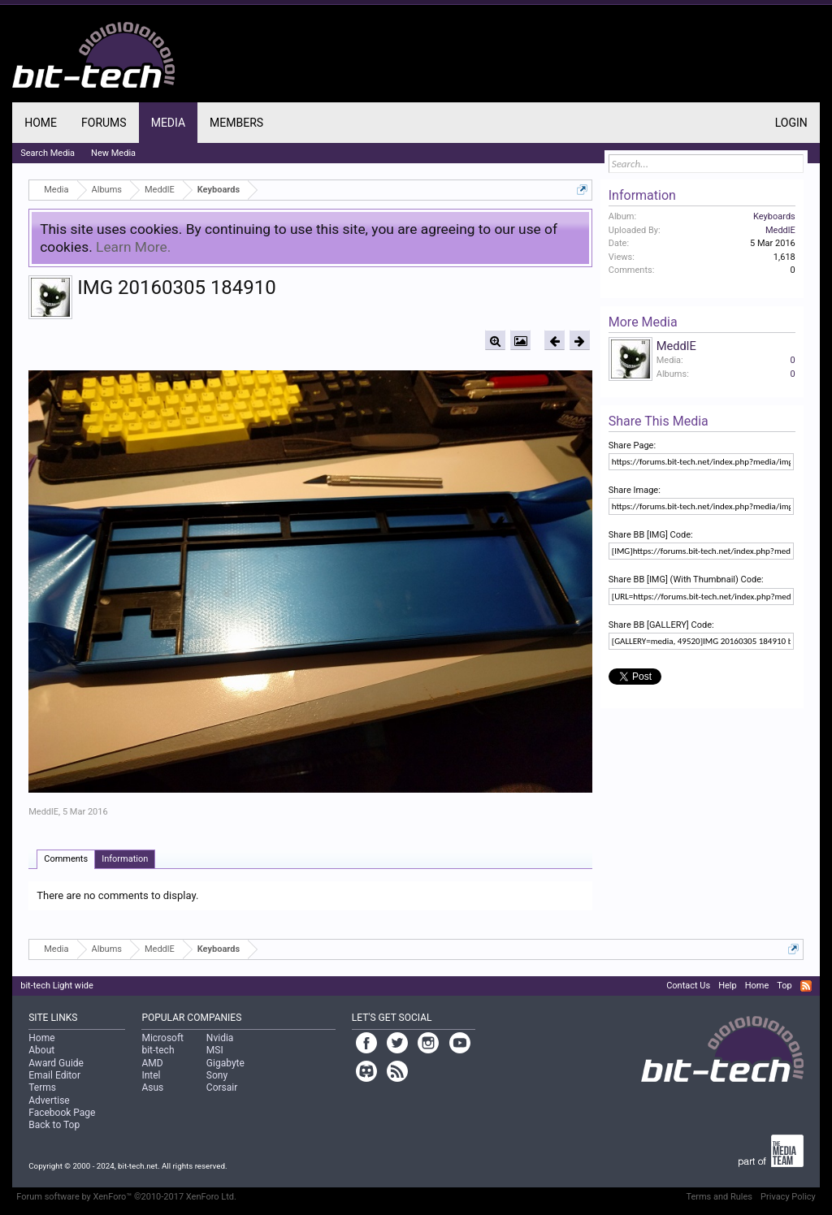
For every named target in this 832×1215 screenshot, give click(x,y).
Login (791, 122)
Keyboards (774, 216)
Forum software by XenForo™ (126, 1196)
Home (40, 122)
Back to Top (54, 1125)
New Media (113, 153)
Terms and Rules (719, 1196)
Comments (66, 859)
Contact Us (688, 985)
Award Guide (56, 1063)
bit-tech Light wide (56, 985)
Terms (42, 1087)
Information (125, 859)
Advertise (48, 1100)
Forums (104, 122)
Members (236, 122)
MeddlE (43, 811)
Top (784, 985)
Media (168, 122)
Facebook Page (61, 1112)
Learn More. (133, 247)
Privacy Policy (788, 1196)
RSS (806, 986)
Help (727, 985)
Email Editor (54, 1075)
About (41, 1050)
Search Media (47, 153)
